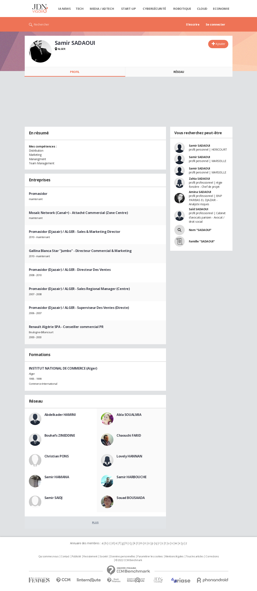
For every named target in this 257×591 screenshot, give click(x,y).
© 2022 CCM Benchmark (128, 560)
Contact (65, 556)
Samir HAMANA (56, 477)
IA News (64, 8)
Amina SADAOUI (200, 192)
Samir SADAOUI (199, 145)
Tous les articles (194, 556)
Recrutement (90, 556)
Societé (104, 556)
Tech (79, 8)
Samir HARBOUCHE (131, 477)
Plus (95, 522)
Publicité (76, 556)
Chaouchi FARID (129, 435)
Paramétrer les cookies (150, 556)
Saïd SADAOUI (198, 209)
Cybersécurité (154, 8)
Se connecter (215, 24)
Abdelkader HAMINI (60, 414)
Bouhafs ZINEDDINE (59, 435)
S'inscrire (192, 24)
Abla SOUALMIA (129, 414)
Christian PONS (56, 456)
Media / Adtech (102, 8)
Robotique (182, 8)
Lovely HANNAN (129, 456)
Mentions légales (174, 556)
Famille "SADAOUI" (202, 241)
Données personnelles (122, 556)
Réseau (178, 72)
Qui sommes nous (48, 556)
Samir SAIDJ (53, 497)
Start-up (128, 8)
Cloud (202, 8)
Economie (221, 8)
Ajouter (220, 44)
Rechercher (41, 24)
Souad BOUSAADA (131, 497)
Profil (74, 72)
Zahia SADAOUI (199, 179)
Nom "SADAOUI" (200, 230)
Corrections (212, 556)
